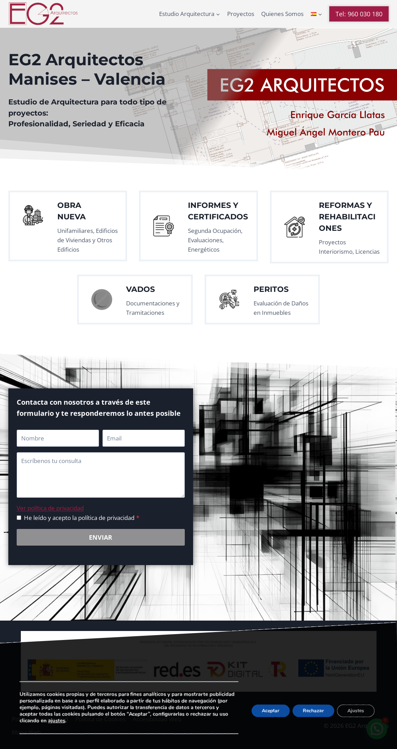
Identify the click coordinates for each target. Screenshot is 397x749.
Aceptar (270, 710)
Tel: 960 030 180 (359, 14)
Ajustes (355, 710)
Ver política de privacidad (50, 508)
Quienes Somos (282, 14)
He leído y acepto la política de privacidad (81, 518)
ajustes (56, 720)
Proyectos (240, 14)
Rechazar (313, 710)
